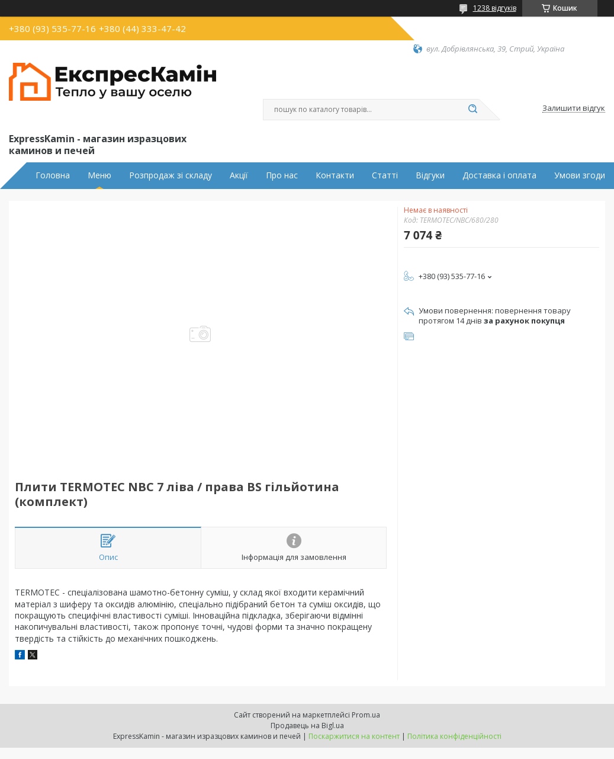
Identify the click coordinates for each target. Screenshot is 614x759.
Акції (239, 175)
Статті (385, 175)
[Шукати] (473, 109)
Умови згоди (579, 175)
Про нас (282, 175)
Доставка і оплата (499, 175)
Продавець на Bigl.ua (307, 725)
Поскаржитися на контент (354, 736)
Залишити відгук (573, 108)
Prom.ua (366, 715)
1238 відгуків (494, 8)
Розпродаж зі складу (170, 175)
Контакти (335, 175)
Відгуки (430, 175)
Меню (99, 175)
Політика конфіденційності (454, 736)
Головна (53, 175)
